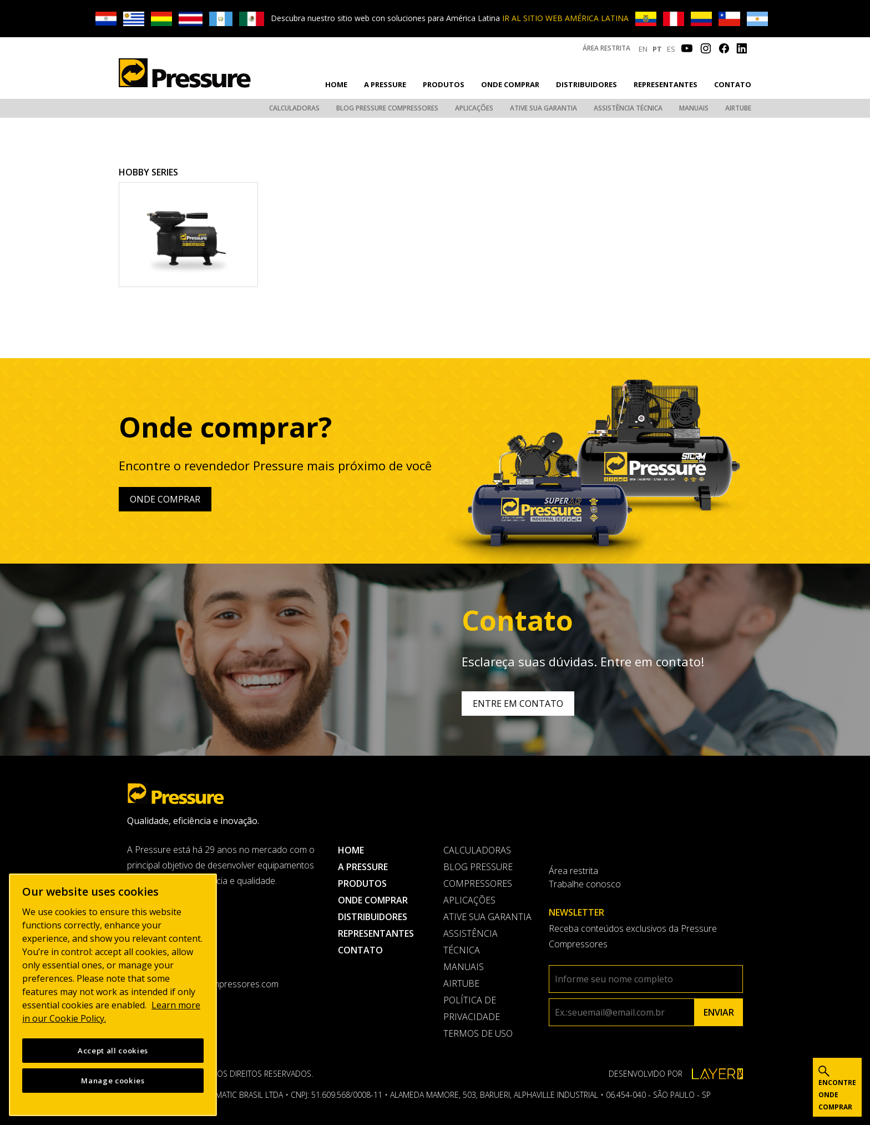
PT (657, 49)
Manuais (694, 108)
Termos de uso (478, 1033)
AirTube (738, 108)
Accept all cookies (113, 1051)
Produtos (443, 84)
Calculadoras (294, 108)
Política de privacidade (471, 1008)
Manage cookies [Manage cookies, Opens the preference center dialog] (112, 1081)
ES (671, 49)
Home (336, 84)
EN (643, 49)
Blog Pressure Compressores (387, 108)
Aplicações (474, 108)
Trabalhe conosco (585, 884)
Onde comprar (510, 84)
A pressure (385, 84)
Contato (732, 84)
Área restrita (606, 48)
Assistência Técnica (628, 108)
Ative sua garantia (543, 108)
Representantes (665, 84)
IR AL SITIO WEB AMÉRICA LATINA (565, 18)
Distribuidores (586, 84)
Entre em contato (518, 703)
